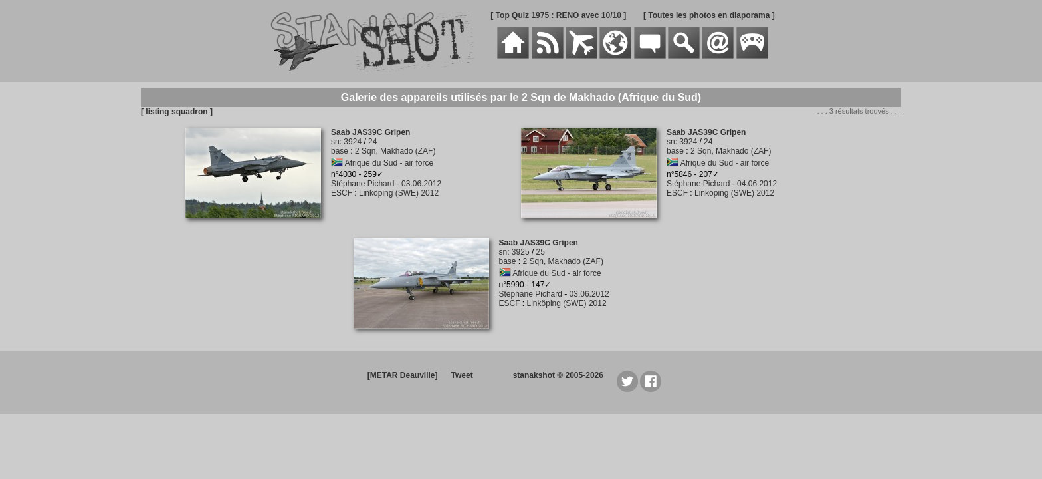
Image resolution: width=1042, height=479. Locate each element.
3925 (521, 252)
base (339, 151)
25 (540, 252)
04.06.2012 (757, 183)
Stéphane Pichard (362, 183)
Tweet (462, 375)
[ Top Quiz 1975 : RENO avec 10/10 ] (558, 15)
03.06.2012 (421, 183)
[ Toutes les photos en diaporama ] (709, 15)
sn (335, 141)
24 (372, 141)
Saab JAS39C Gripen (370, 132)
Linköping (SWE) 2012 (399, 193)
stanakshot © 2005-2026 (558, 375)
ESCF (341, 193)
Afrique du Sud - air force (389, 163)
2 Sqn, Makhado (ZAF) (395, 151)
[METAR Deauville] (402, 375)
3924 (353, 141)
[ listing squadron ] (177, 111)
